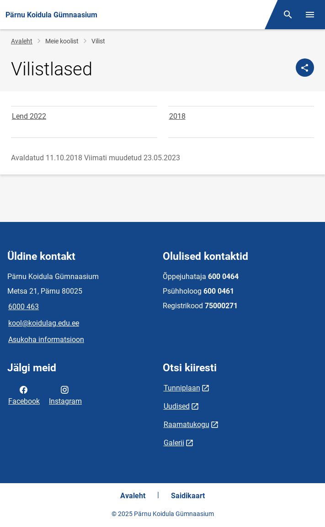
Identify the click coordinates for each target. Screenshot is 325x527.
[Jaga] (305, 67)
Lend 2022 (29, 116)
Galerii (174, 442)
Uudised (177, 406)
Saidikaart (188, 495)
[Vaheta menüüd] (309, 14)
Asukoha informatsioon (46, 339)
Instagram (65, 395)
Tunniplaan (182, 388)
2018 (177, 116)
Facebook (24, 395)
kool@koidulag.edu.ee (43, 323)
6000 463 (23, 306)
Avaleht (21, 41)
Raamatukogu (186, 424)
